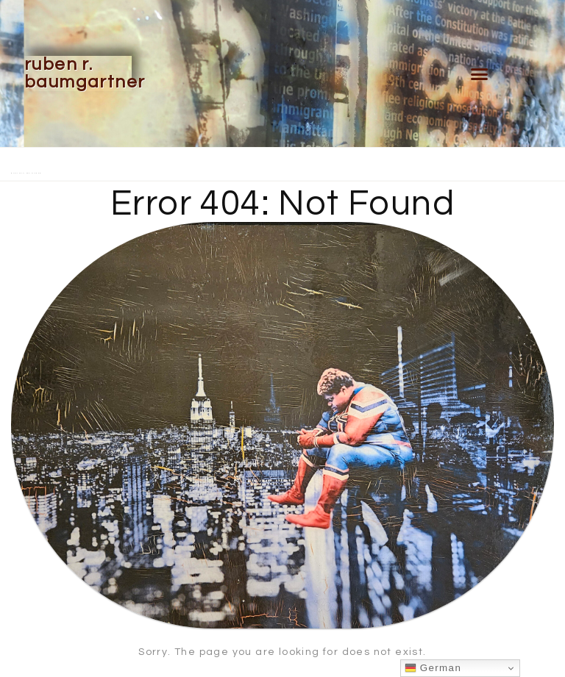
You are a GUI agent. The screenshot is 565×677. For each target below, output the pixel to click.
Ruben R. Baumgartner (84, 73)
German (433, 668)
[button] (480, 73)
